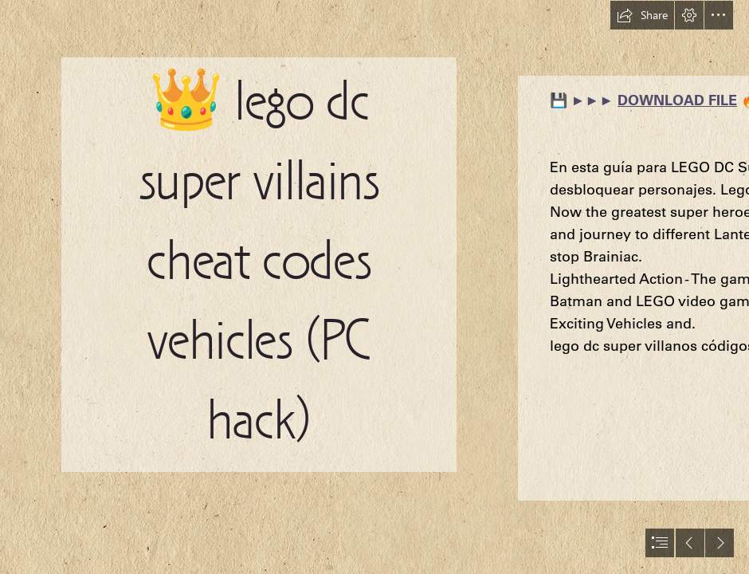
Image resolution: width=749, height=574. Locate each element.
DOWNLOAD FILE (677, 100)
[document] (374, 287)
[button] (642, 15)
